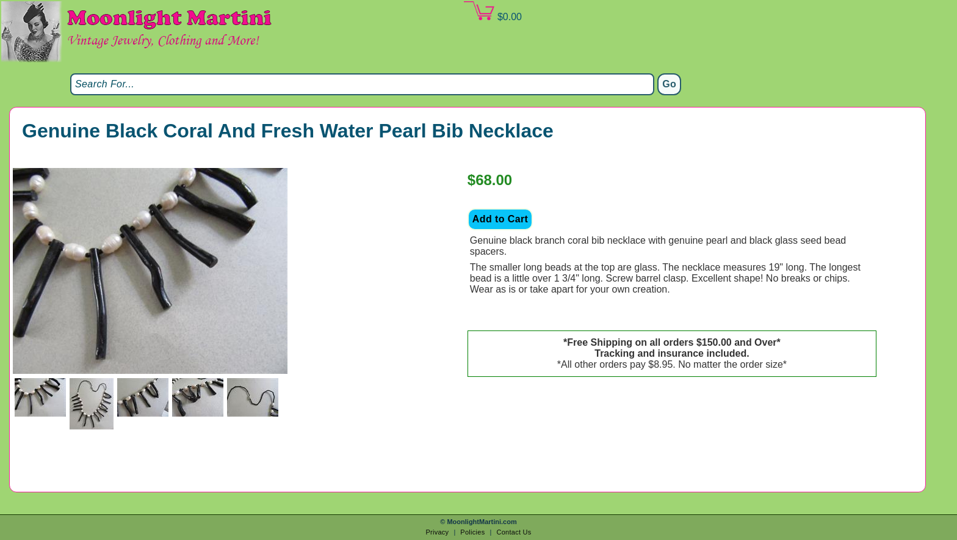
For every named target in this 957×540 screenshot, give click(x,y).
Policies (472, 532)
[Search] (362, 84)
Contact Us (513, 532)
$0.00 (492, 11)
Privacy (437, 532)
